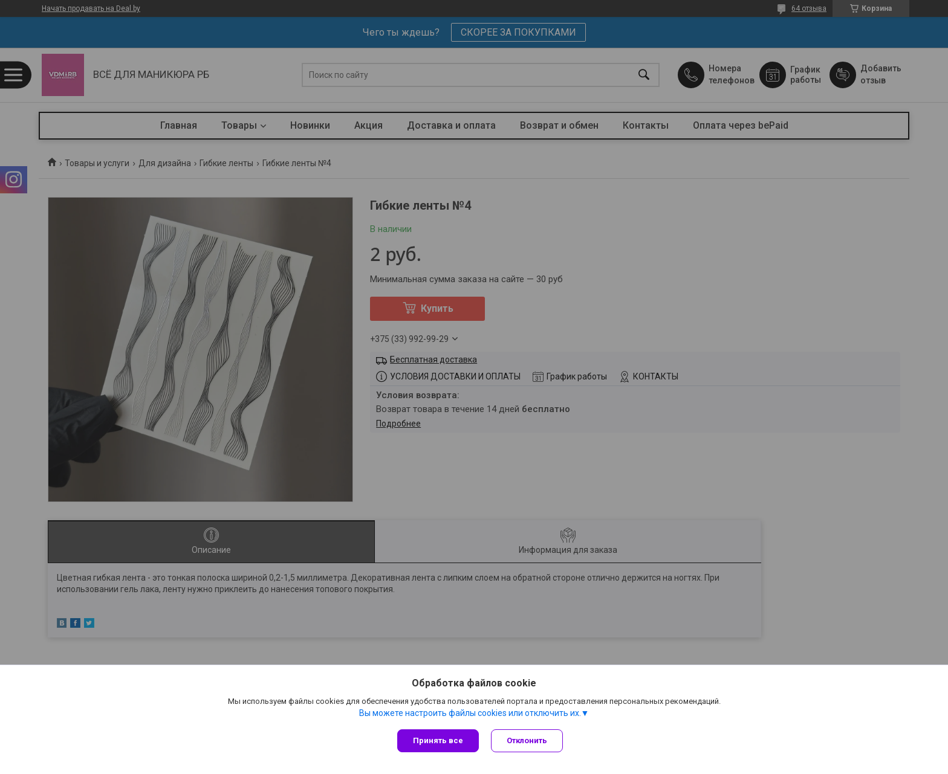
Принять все (438, 740)
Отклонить (527, 740)
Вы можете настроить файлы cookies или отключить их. (470, 713)
